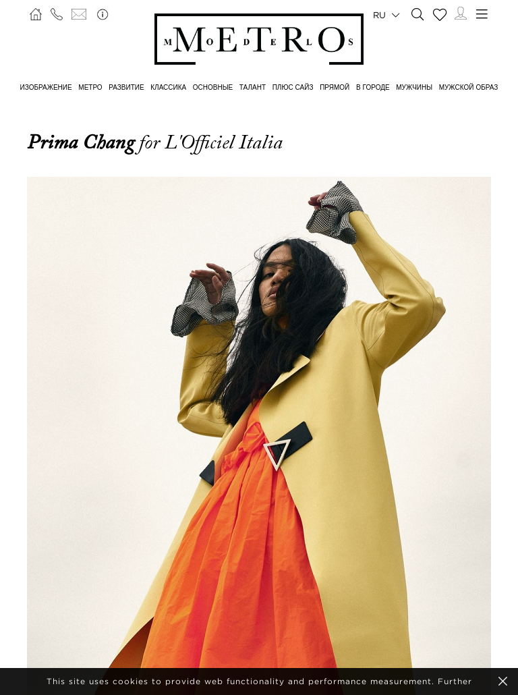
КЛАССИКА (168, 87)
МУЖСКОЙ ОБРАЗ (468, 87)
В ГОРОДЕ (373, 87)
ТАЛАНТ (252, 87)
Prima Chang (83, 142)
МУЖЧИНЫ (414, 87)
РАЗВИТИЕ (126, 87)
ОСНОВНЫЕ (213, 87)
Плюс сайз (293, 87)
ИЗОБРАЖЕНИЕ (46, 87)
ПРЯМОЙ (334, 87)
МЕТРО (90, 87)
